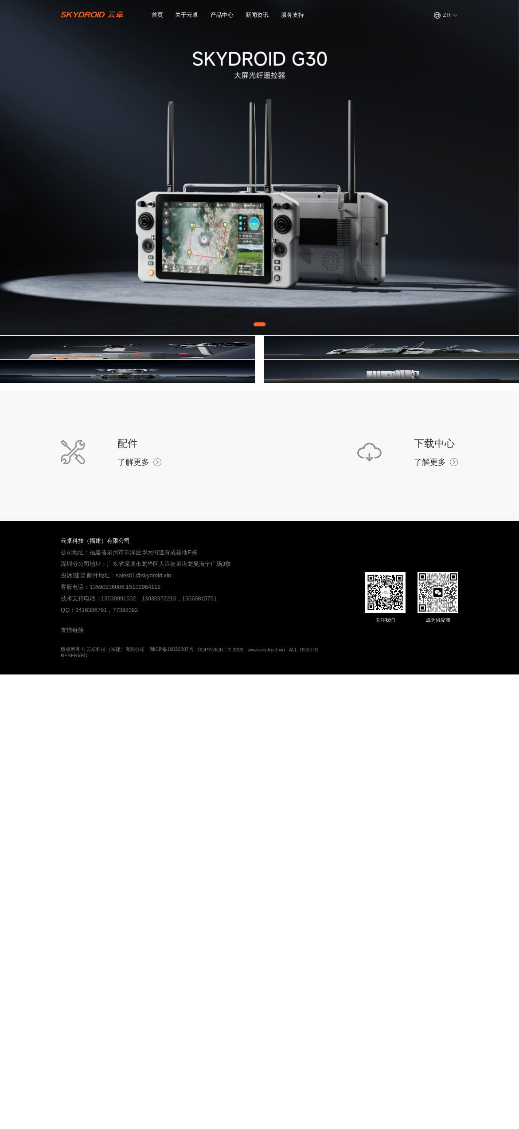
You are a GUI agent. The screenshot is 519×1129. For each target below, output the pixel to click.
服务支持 (292, 15)
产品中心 (222, 15)
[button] (186, 15)
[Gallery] (259, 167)
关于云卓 (186, 15)
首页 (157, 15)
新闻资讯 (257, 15)
